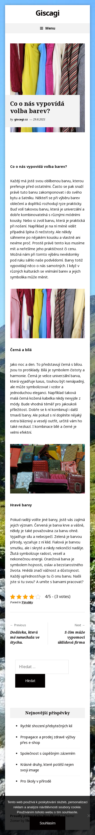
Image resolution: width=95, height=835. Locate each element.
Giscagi (47, 13)
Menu (50, 28)
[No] (88, 815)
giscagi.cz (21, 119)
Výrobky (27, 602)
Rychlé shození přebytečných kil (46, 725)
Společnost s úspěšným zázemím (47, 753)
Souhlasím (47, 823)
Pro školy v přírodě (35, 781)
